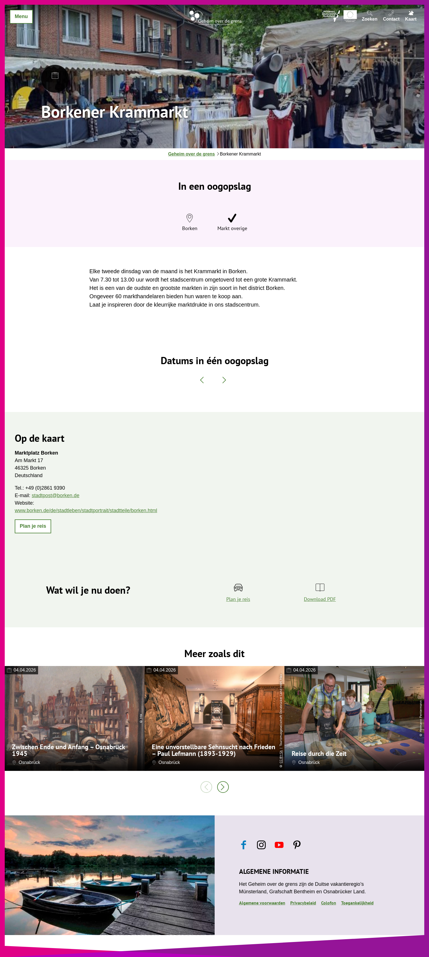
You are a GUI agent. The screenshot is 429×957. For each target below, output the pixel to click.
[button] (33, 526)
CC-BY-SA (281, 756)
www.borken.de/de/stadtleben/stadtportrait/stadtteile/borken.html (86, 510)
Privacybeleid (303, 903)
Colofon (328, 903)
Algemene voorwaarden (262, 903)
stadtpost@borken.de (55, 495)
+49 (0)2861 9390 (45, 488)
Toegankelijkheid (357, 903)
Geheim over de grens (191, 154)
